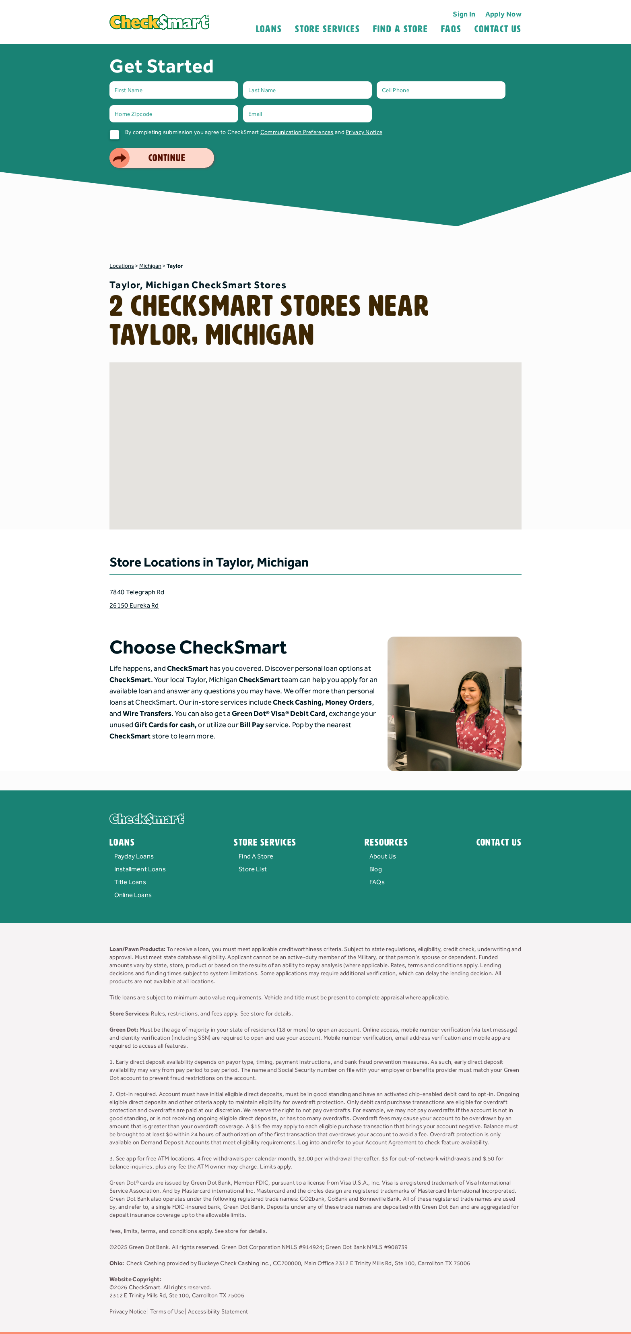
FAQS (451, 29)
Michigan (150, 266)
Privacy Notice (364, 132)
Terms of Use (167, 1311)
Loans (269, 29)
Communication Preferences (297, 132)
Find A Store (400, 29)
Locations (121, 266)
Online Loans (133, 895)
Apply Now (503, 14)
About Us (382, 857)
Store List (253, 870)
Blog (375, 870)
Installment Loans (140, 870)
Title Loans (130, 882)
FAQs (377, 882)
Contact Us (498, 29)
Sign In (464, 14)
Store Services (327, 29)
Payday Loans (134, 857)
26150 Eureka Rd (134, 606)
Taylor (175, 266)
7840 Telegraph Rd (136, 592)
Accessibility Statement (218, 1311)
